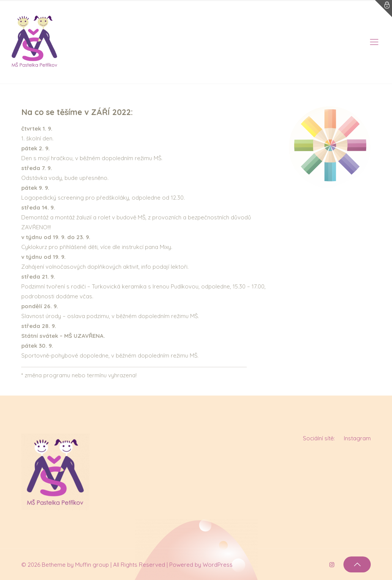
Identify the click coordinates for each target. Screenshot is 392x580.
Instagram (357, 438)
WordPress (218, 564)
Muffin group (92, 564)
